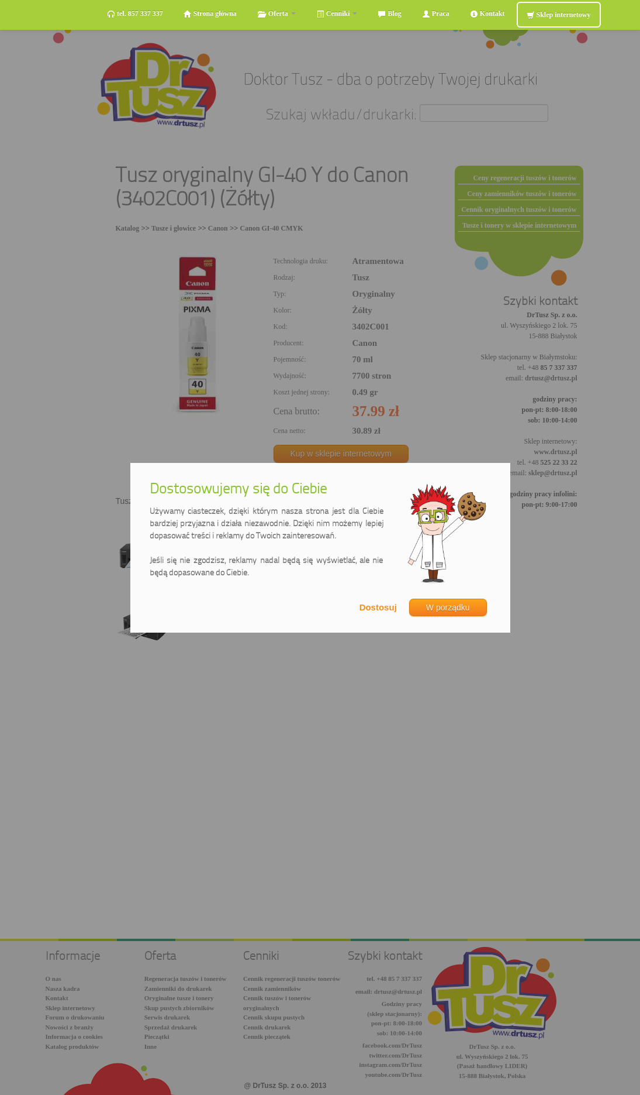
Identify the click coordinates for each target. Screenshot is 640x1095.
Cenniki (337, 13)
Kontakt (487, 13)
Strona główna (210, 13)
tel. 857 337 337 (135, 13)
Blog (389, 13)
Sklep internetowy (559, 15)
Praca (435, 13)
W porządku (448, 607)
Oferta (276, 13)
